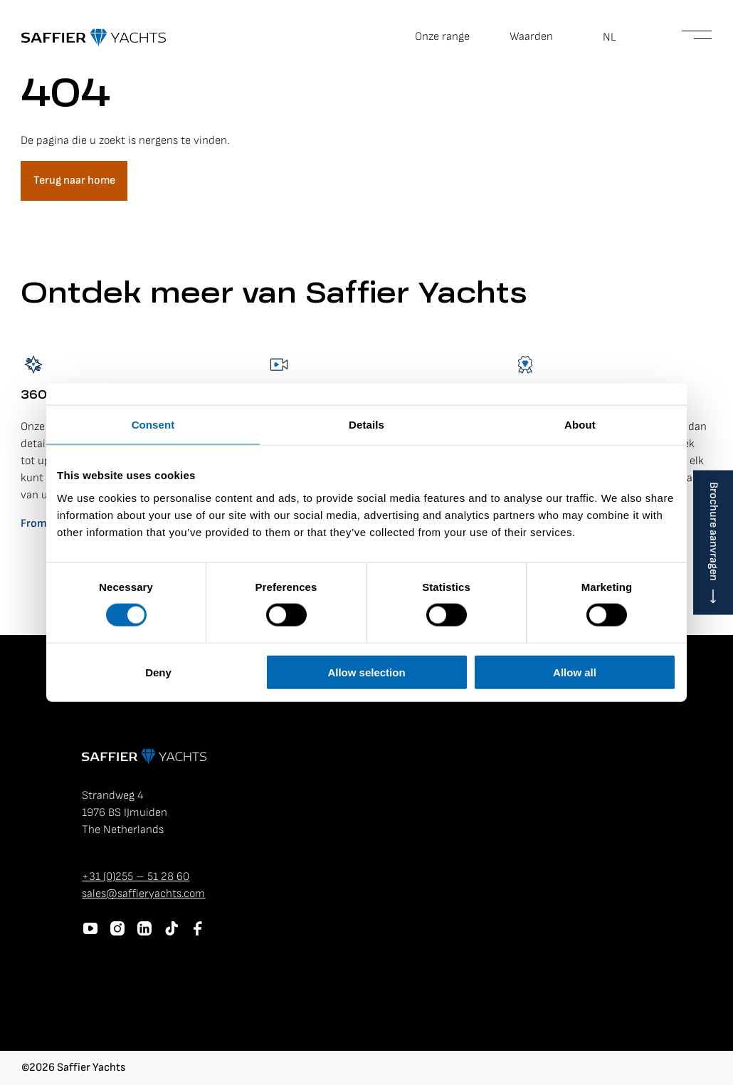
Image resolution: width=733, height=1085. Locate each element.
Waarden (531, 36)
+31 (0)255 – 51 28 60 (135, 877)
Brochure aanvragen (713, 531)
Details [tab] (366, 425)
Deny (158, 672)
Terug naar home (74, 180)
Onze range (442, 36)
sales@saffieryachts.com (143, 894)
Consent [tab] (153, 425)
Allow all (574, 672)
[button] (617, 37)
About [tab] (580, 425)
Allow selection (366, 672)
